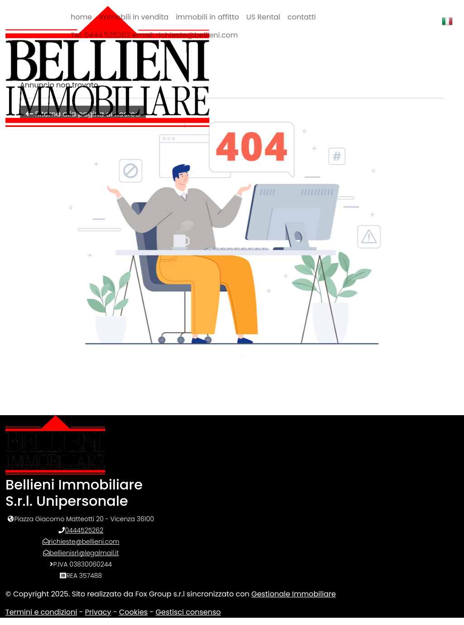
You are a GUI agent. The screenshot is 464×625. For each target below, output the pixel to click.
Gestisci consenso (188, 612)
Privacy (98, 612)
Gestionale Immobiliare (293, 594)
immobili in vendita (134, 17)
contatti (302, 17)
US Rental (263, 17)
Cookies (133, 612)
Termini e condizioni (41, 612)
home (81, 17)
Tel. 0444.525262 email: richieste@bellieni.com (154, 35)
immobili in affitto (207, 17)
